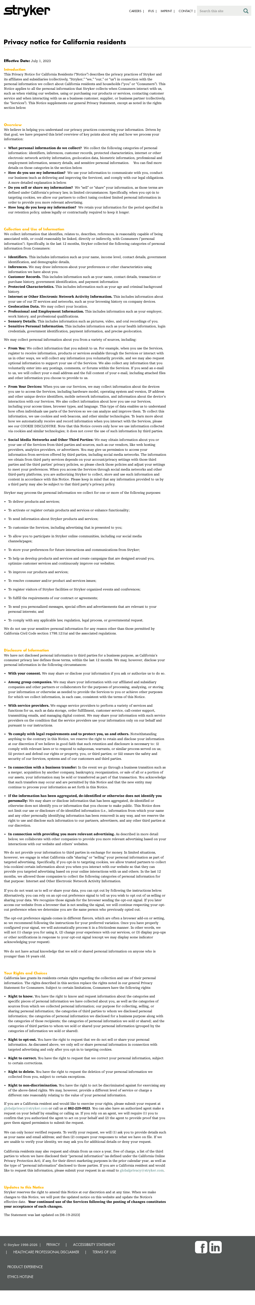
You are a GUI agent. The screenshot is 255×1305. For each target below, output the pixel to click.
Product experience (25, 1266)
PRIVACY (53, 1244)
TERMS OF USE (104, 1252)
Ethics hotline (20, 1276)
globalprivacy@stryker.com (26, 1108)
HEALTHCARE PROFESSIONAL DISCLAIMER (46, 1252)
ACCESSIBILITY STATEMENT (94, 1244)
